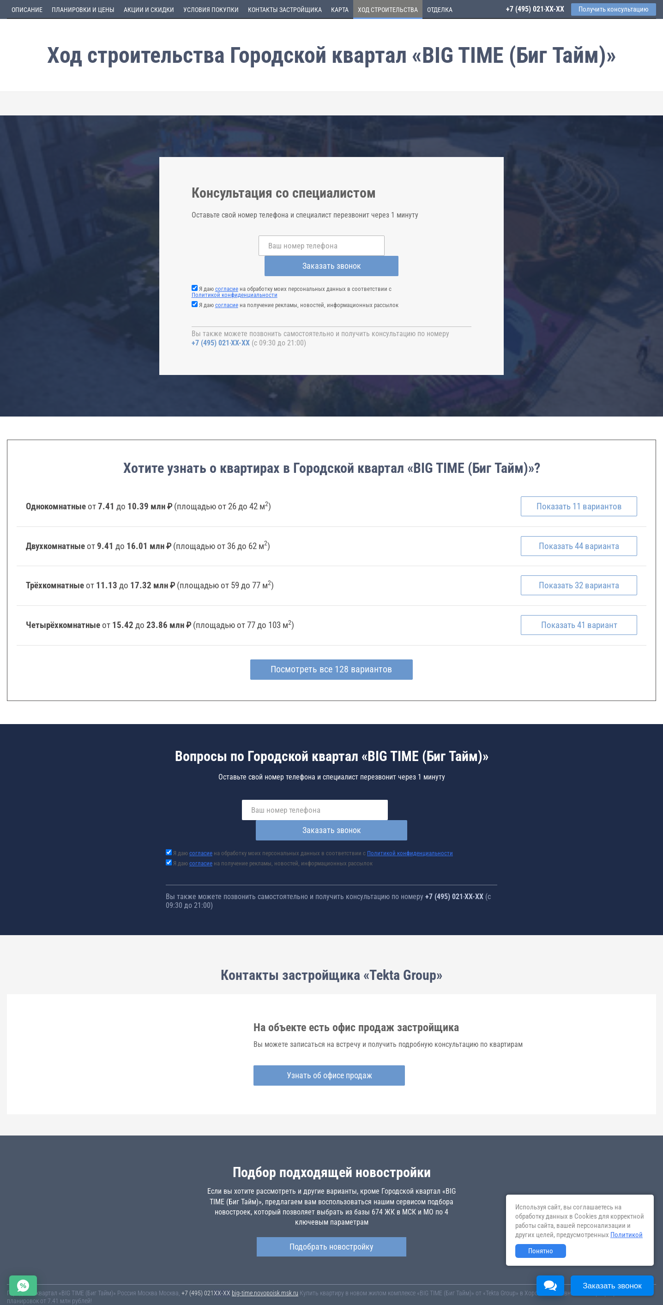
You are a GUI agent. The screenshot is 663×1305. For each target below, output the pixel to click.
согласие (226, 268)
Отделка (439, 9)
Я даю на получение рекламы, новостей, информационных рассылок (298, 284)
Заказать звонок (405, 245)
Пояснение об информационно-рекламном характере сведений (90, 1292)
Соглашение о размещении (464, 1286)
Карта (340, 9)
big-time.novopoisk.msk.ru (265, 1252)
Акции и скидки (149, 9)
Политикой (626, 1235)
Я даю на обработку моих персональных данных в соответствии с (292, 271)
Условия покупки (211, 9)
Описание (27, 9)
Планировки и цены (83, 9)
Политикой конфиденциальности (234, 274)
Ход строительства (388, 9)
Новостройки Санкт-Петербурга (49, 1277)
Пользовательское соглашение (386, 1286)
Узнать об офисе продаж (328, 1034)
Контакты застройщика (285, 9)
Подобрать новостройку (331, 1206)
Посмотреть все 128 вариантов (331, 649)
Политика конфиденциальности (217, 1292)
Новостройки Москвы (121, 1277)
